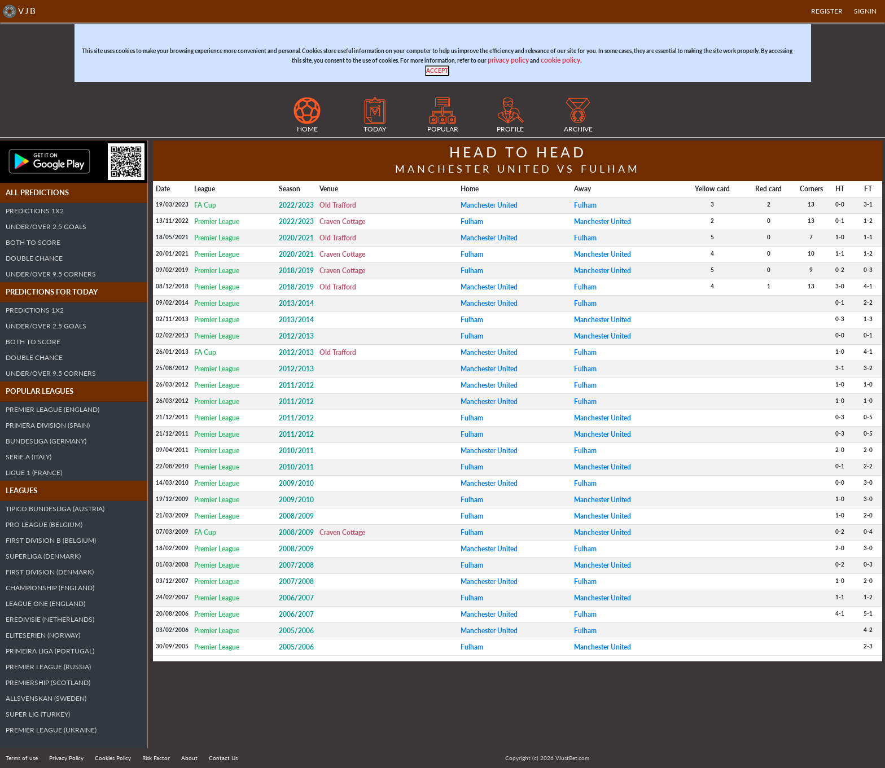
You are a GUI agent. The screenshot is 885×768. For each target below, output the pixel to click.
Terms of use (22, 757)
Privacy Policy (66, 757)
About (189, 757)
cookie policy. (561, 60)
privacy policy (508, 60)
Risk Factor (156, 757)
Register (827, 11)
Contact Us (223, 757)
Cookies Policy (113, 757)
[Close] (437, 70)
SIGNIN (865, 11)
